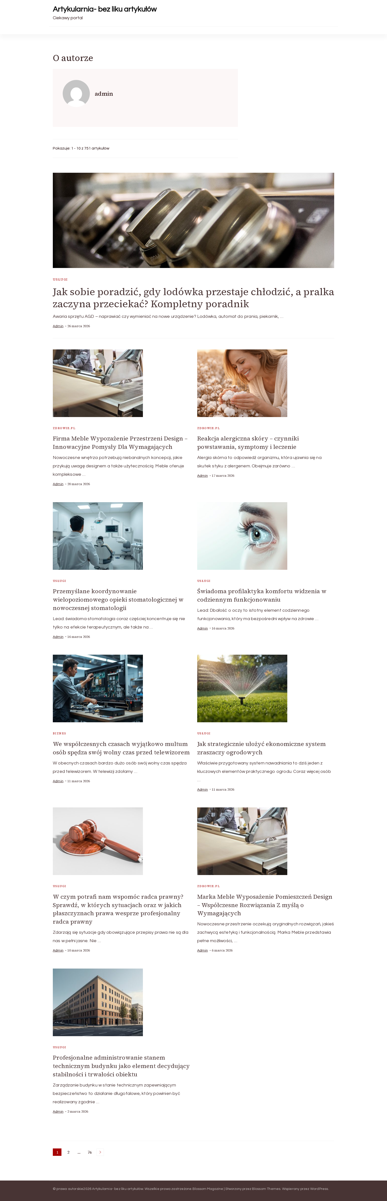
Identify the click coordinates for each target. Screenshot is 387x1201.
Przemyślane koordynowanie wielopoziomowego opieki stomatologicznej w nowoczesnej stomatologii (118, 599)
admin (58, 326)
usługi (60, 279)
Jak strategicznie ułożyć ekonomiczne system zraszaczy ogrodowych (261, 747)
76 (90, 1149)
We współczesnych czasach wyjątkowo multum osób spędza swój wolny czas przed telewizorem (121, 747)
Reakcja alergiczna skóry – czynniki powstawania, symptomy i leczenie (248, 442)
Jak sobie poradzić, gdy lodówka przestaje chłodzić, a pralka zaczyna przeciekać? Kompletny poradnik (193, 298)
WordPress (319, 1185)
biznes (59, 732)
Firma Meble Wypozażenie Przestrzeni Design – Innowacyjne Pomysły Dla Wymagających (120, 442)
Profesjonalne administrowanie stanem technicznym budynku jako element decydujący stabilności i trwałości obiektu (121, 1063)
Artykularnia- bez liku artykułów (104, 9)
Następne (100, 1149)
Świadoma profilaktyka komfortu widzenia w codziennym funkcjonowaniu (262, 595)
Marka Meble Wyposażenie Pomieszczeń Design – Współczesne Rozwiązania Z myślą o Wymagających (264, 903)
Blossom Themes (266, 1185)
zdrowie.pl (64, 428)
